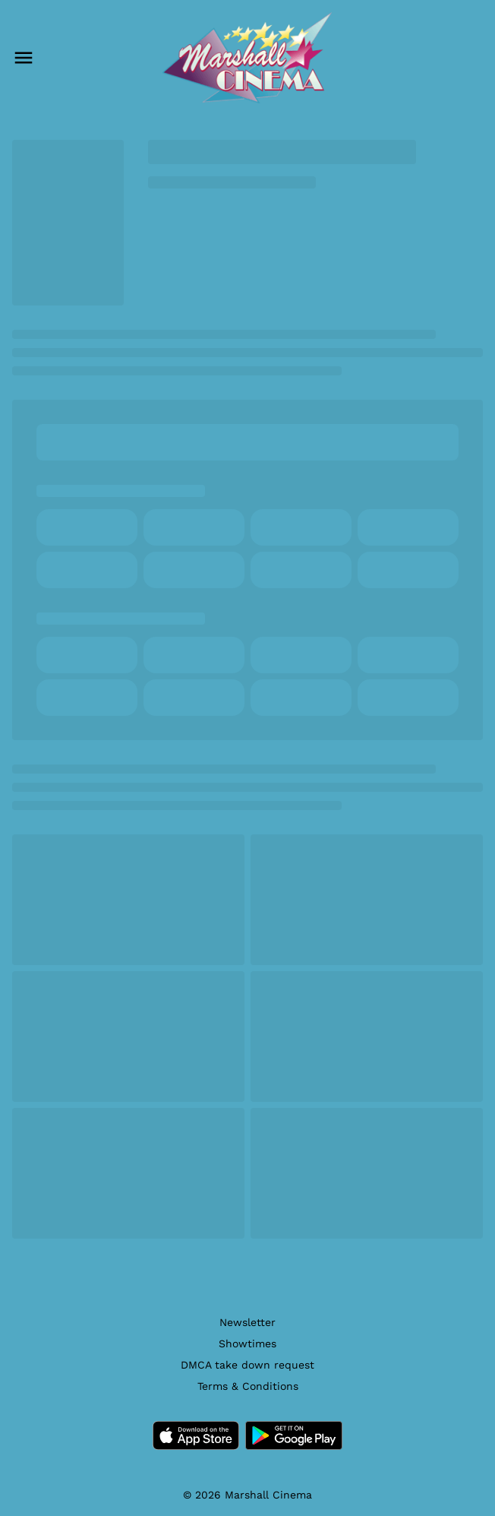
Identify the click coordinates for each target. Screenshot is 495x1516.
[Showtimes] (247, 1343)
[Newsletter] (247, 1322)
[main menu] (23, 57)
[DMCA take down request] (247, 1364)
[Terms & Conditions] (247, 1386)
